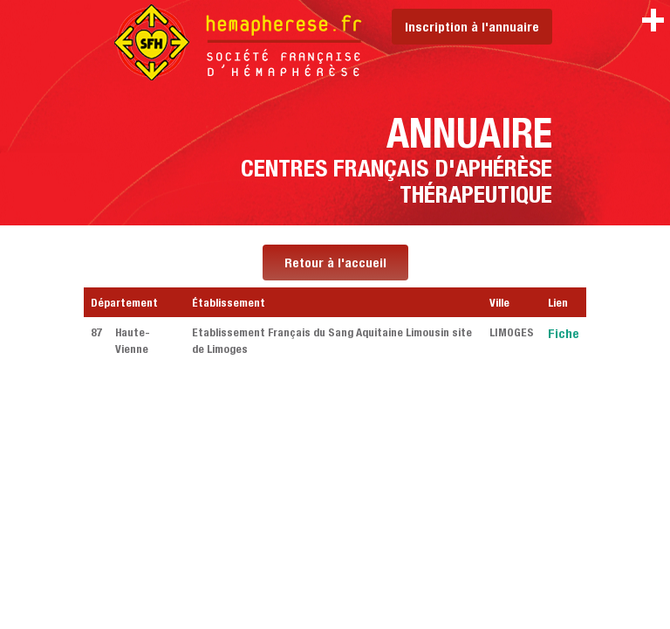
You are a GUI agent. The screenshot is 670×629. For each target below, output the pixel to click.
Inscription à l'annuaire (472, 26)
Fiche (563, 333)
